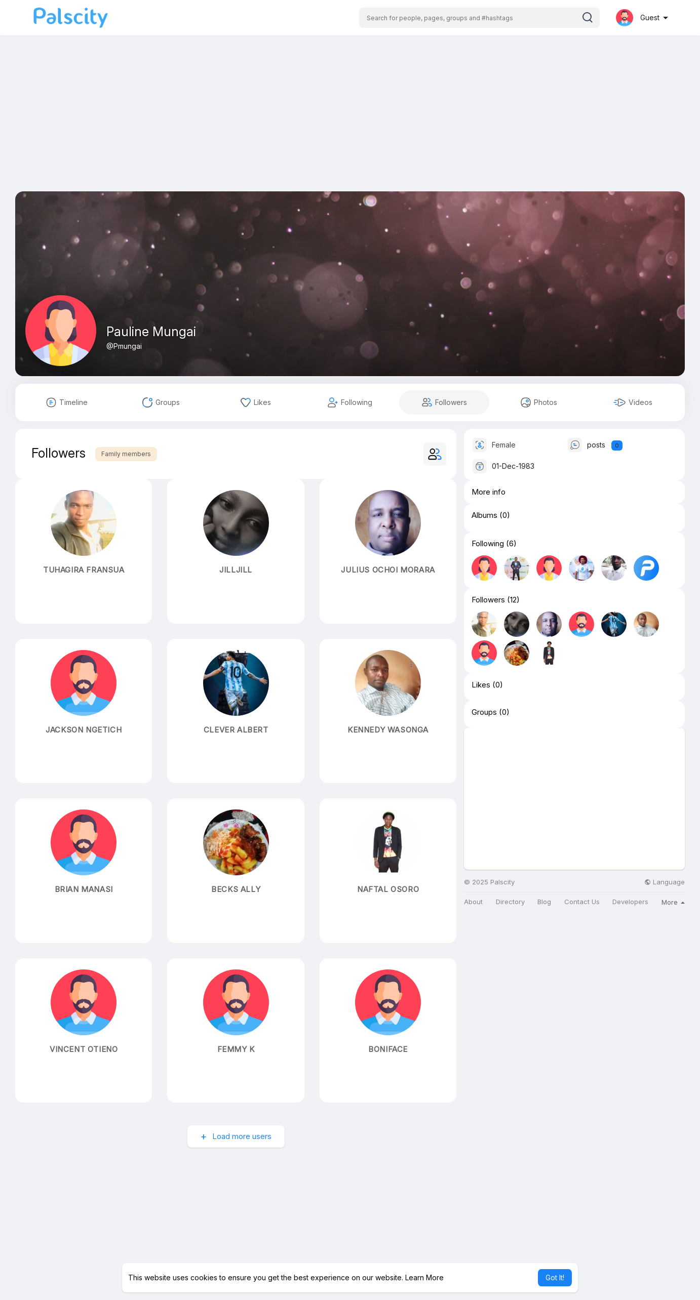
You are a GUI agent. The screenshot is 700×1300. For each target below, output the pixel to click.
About (473, 902)
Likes (481, 685)
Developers (630, 902)
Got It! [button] (555, 1277)
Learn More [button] (424, 1277)
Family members (126, 454)
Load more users (240, 1136)
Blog (544, 902)
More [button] (673, 902)
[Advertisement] (350, 120)
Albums (484, 515)
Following (488, 544)
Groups (484, 712)
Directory (510, 902)
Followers (488, 600)
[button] (479, 18)
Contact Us (582, 902)
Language (664, 882)
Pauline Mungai (151, 331)
